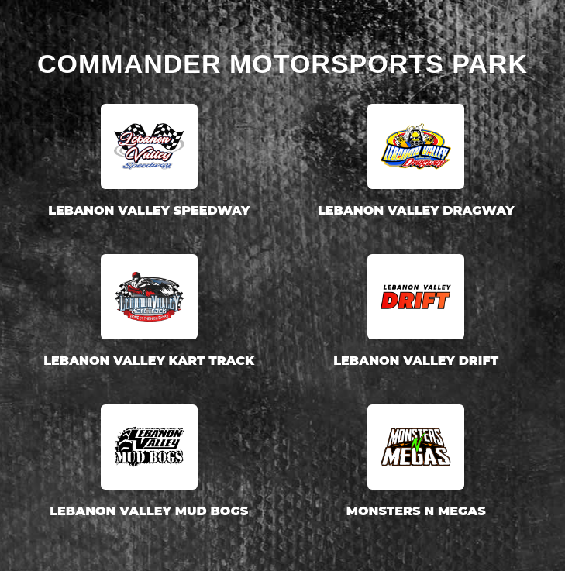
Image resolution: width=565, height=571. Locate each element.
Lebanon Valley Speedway (149, 210)
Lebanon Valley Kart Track (148, 360)
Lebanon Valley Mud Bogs (149, 511)
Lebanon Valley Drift (415, 360)
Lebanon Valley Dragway (416, 210)
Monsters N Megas (416, 511)
